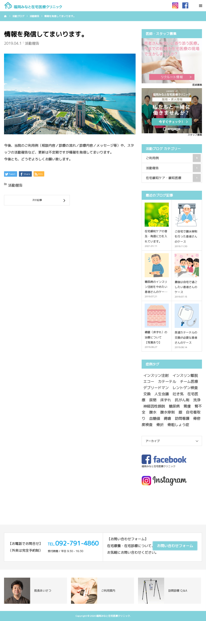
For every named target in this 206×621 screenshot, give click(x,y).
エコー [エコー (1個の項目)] (148, 381)
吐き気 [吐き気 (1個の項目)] (178, 394)
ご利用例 (173, 158)
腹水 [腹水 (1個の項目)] (152, 412)
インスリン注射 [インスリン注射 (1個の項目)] (156, 375)
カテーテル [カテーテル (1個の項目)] (167, 381)
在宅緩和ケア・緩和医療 (173, 178)
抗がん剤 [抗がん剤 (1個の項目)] (182, 400)
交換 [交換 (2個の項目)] (146, 394)
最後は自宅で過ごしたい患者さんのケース (186, 287)
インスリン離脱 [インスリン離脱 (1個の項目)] (185, 375)
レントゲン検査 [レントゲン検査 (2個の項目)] (185, 387)
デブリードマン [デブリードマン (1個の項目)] (156, 387)
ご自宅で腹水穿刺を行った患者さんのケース (186, 236)
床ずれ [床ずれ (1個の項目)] (165, 400)
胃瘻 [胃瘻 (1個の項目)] (187, 406)
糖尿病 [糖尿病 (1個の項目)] (174, 406)
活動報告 (32, 43)
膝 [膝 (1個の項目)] (180, 412)
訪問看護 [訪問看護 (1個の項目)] (182, 418)
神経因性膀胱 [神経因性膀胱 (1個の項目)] (154, 406)
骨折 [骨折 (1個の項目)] (160, 424)
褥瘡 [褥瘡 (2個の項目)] (167, 418)
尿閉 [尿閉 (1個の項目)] (152, 400)
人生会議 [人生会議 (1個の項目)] (161, 394)
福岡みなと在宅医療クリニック (158, 466)
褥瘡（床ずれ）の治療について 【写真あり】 (156, 337)
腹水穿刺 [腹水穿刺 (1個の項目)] (167, 412)
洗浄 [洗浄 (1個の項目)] (196, 400)
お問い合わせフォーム (175, 545)
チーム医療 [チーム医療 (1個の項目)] (189, 381)
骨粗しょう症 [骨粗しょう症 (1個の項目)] (178, 424)
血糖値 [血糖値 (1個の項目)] (154, 418)
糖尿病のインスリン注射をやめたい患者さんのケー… (156, 287)
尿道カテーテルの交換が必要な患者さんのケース (186, 337)
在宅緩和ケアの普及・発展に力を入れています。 (156, 236)
